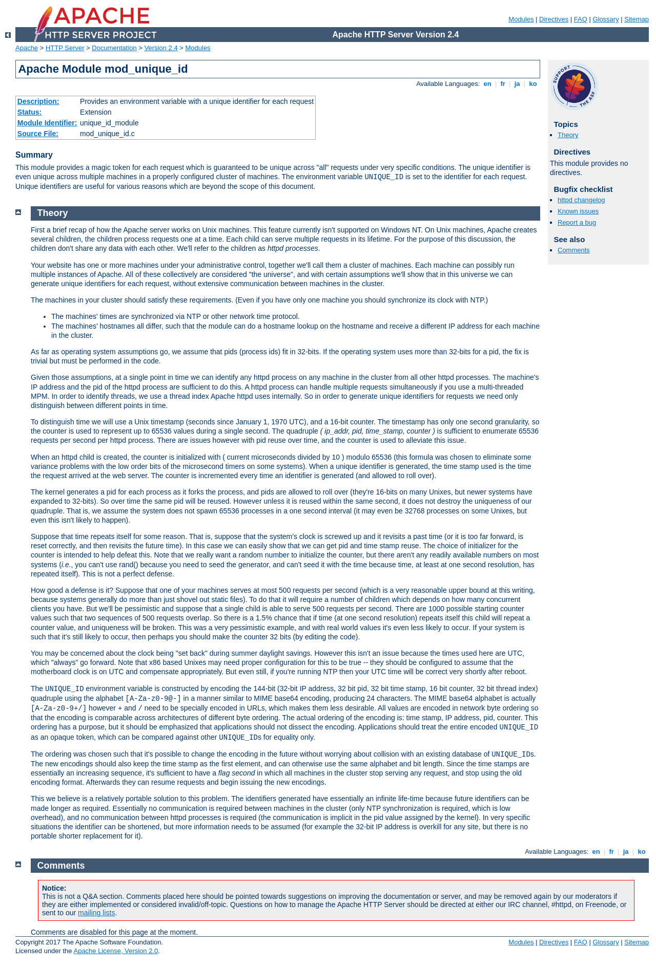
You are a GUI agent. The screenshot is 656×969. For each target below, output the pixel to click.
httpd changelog (581, 200)
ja (517, 84)
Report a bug (577, 222)
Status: (29, 112)
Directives (553, 19)
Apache (26, 48)
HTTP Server (65, 48)
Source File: (37, 134)
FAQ (580, 19)
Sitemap (636, 19)
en (487, 84)
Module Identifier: (47, 123)
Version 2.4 (161, 48)
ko (533, 84)
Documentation (114, 48)
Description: (38, 101)
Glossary (605, 19)
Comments (574, 250)
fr (503, 84)
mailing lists (96, 913)
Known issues (578, 211)
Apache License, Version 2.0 (115, 951)
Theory (568, 135)
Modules (521, 19)
